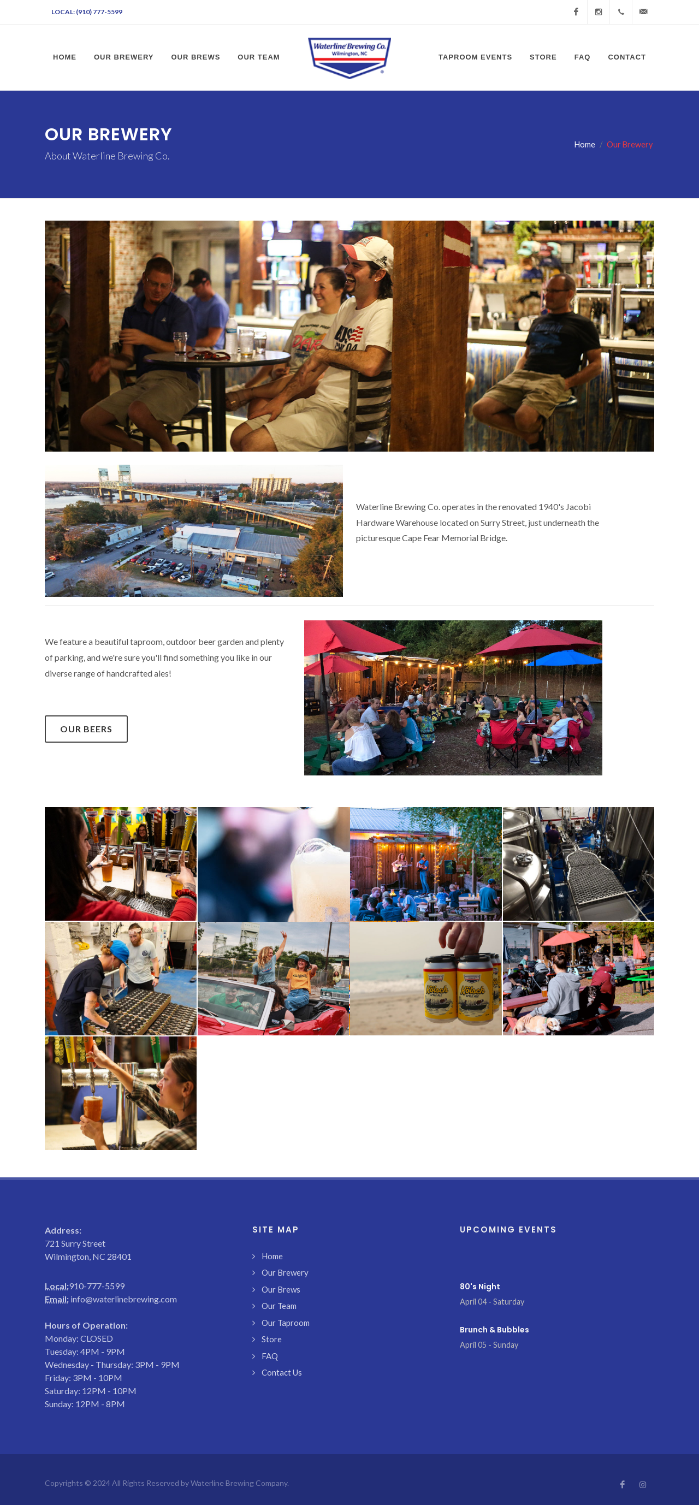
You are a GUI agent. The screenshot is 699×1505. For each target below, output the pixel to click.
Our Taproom (286, 1323)
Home (584, 144)
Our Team (279, 1306)
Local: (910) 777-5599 (86, 12)
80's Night (480, 1286)
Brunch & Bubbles (494, 1329)
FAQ (270, 1356)
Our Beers (86, 729)
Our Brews (281, 1289)
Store (272, 1339)
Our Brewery (285, 1272)
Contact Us (282, 1372)
